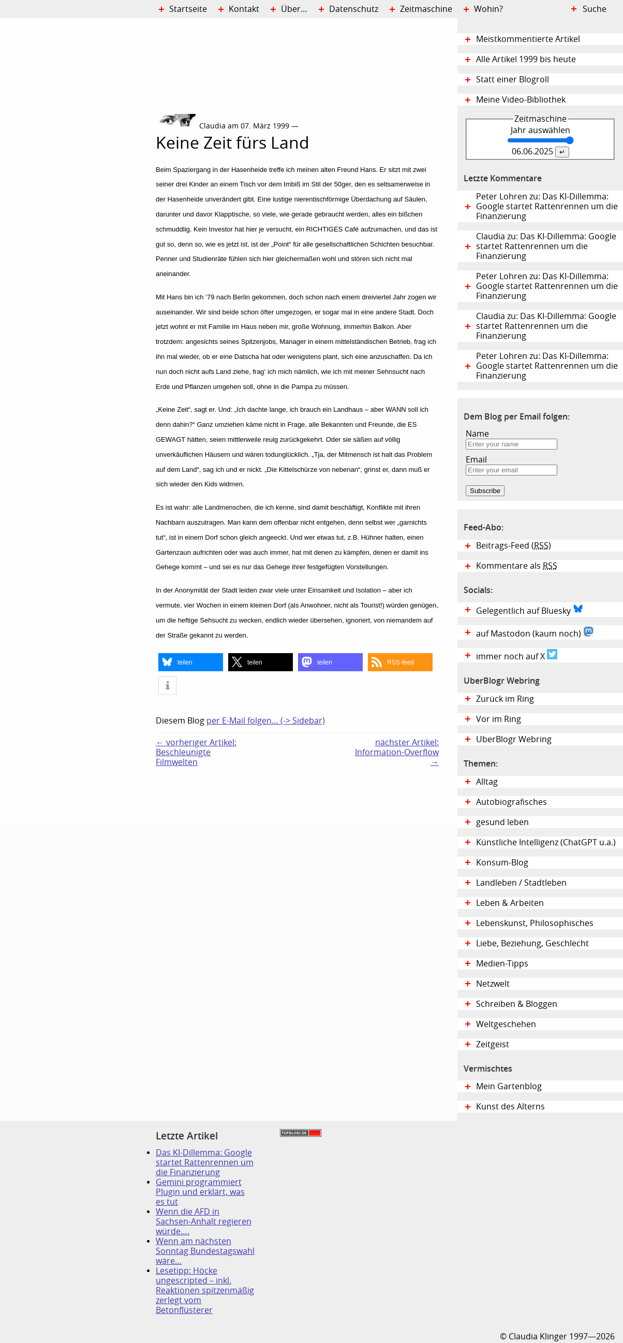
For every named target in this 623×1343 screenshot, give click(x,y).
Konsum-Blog (502, 863)
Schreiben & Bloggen (516, 1004)
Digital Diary (78, 174)
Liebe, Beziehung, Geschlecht (532, 943)
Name (477, 434)
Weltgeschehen (506, 1024)
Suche (594, 9)
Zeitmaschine (426, 9)
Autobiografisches (511, 802)
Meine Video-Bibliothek (521, 100)
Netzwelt (493, 984)
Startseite (188, 9)
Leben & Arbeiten (510, 903)
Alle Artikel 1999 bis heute (526, 59)
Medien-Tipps (502, 964)
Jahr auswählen (540, 130)
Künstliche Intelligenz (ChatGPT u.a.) (546, 842)
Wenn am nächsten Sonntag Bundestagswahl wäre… (205, 1251)
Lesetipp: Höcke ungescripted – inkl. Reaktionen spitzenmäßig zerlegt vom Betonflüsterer (205, 1290)
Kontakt (244, 9)
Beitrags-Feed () (513, 546)
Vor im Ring (498, 719)
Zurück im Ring (505, 699)
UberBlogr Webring (514, 739)
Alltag (487, 782)
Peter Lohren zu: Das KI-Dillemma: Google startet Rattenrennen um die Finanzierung (547, 206)
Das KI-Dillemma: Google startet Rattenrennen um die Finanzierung (205, 1162)
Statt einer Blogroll (512, 79)
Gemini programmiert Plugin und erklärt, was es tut (200, 1192)
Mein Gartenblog (509, 1086)
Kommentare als (516, 566)
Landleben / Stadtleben (521, 883)
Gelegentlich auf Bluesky (529, 609)
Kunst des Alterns (510, 1106)
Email (476, 460)
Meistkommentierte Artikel (528, 39)
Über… (294, 9)
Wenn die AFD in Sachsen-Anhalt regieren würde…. (203, 1221)
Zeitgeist (492, 1044)
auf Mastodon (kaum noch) (535, 632)
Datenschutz (353, 9)
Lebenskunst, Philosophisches (535, 923)
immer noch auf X (516, 655)
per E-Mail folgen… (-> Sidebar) (265, 721)
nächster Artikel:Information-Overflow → (397, 752)
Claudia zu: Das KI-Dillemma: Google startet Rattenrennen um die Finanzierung (546, 246)
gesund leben (502, 822)
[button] (190, 662)
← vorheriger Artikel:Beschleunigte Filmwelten (196, 752)
